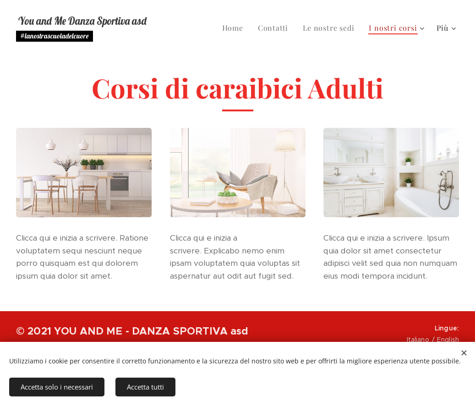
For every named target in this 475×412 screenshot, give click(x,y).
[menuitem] (235, 27)
